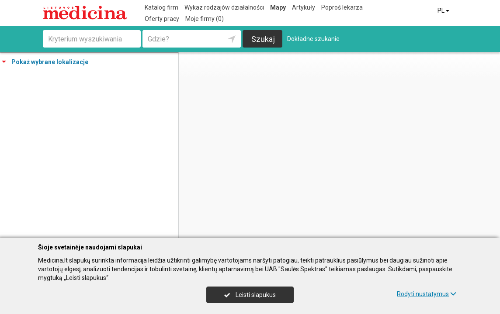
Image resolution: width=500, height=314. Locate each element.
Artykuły (303, 7)
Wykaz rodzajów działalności (224, 7)
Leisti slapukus (250, 294)
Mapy (278, 7)
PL (444, 10)
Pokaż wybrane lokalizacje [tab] (45, 61)
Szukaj (263, 39)
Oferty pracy (162, 18)
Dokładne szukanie (313, 38)
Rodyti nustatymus (426, 293)
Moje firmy (204, 18)
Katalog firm (161, 7)
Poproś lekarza (342, 7)
